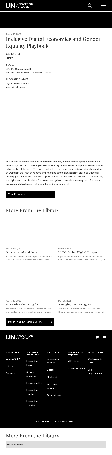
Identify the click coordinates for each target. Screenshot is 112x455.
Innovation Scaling (52, 386)
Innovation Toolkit (32, 392)
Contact (10, 373)
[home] (19, 5)
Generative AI (54, 395)
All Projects (73, 361)
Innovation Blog (34, 383)
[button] (103, 5)
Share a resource (31, 374)
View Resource (16, 194)
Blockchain (52, 377)
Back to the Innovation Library (25, 321)
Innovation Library (32, 363)
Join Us (9, 366)
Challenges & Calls (95, 360)
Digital (50, 369)
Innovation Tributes (32, 403)
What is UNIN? (13, 358)
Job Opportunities (95, 371)
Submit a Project (76, 368)
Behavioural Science (53, 360)
